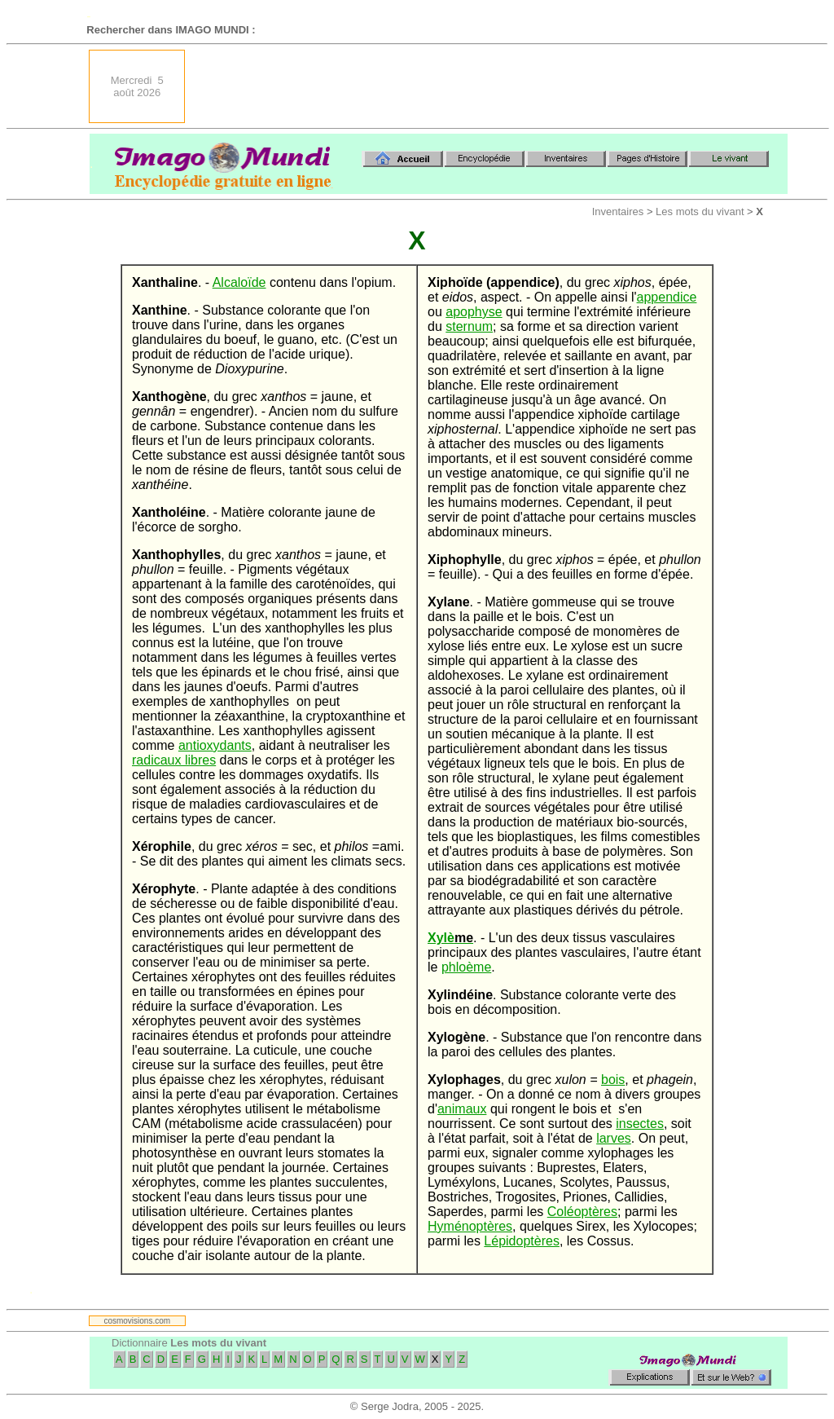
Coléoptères (582, 1211)
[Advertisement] (491, 86)
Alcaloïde (239, 282)
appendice (667, 297)
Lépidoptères (522, 1241)
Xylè (450, 938)
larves (613, 1138)
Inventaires (618, 211)
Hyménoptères (470, 1226)
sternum (469, 326)
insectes (640, 1123)
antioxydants (215, 745)
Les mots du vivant (700, 211)
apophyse (474, 312)
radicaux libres (174, 760)
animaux (461, 1109)
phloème (466, 967)
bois (613, 1079)
